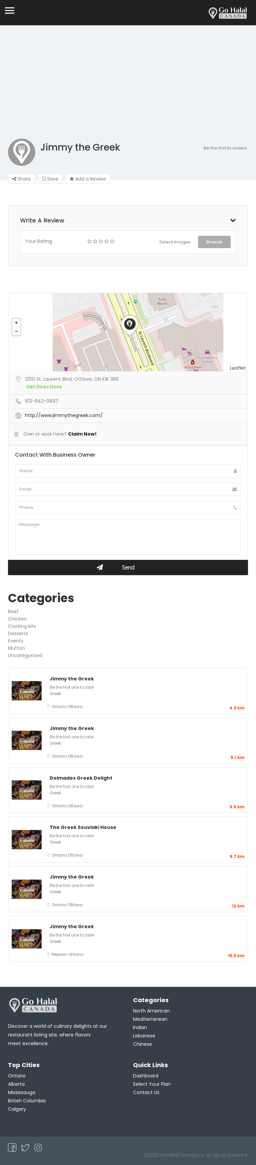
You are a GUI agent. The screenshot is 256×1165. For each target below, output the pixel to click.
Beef (13, 611)
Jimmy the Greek (72, 678)
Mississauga (21, 1092)
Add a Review (88, 179)
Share (21, 179)
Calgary (17, 1109)
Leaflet (238, 368)
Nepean (60, 954)
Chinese (142, 1044)
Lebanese (144, 1035)
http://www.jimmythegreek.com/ (64, 415)
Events (15, 640)
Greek (55, 693)
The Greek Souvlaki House (83, 827)
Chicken (17, 618)
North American (151, 1010)
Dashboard (145, 1075)
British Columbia (27, 1100)
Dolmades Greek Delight (81, 778)
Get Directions (44, 386)
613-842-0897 (41, 401)
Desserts (18, 633)
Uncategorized (25, 655)
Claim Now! (82, 434)
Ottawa (75, 706)
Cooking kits (22, 626)
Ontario (60, 706)
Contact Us (146, 1092)
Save (50, 179)
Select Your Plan (152, 1084)
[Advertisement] (128, 88)
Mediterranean (150, 1019)
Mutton (16, 648)
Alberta (16, 1084)
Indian (140, 1027)
